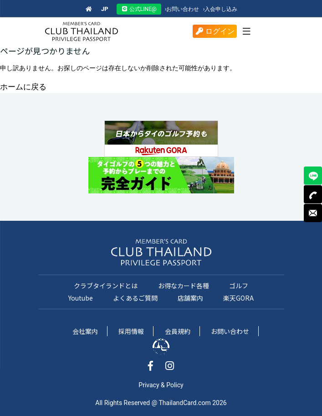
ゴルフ (238, 285)
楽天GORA (238, 297)
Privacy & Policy (160, 385)
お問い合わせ (182, 9)
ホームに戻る (23, 86)
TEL (313, 194)
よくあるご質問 (135, 297)
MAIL (313, 213)
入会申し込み (220, 9)
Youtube (80, 297)
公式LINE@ (139, 9)
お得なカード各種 (183, 285)
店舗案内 (190, 297)
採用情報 (131, 331)
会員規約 (177, 331)
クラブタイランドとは (106, 285)
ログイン (215, 31)
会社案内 (85, 331)
